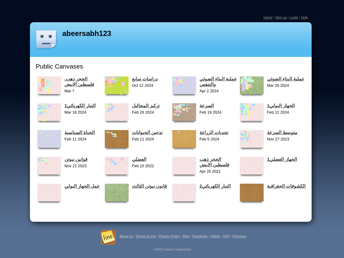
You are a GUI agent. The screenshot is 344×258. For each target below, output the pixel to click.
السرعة (206, 105)
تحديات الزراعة (213, 132)
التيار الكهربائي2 (215, 186)
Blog (186, 236)
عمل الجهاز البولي (82, 186)
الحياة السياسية (79, 132)
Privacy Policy (169, 236)
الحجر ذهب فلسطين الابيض (214, 162)
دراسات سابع (145, 78)
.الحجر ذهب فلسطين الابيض (79, 81)
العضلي (139, 159)
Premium (239, 236)
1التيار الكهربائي (80, 105)
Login (294, 17)
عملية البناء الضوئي (285, 78)
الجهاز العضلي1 (282, 159)
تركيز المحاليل (145, 105)
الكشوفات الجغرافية (286, 186)
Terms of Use (146, 236)
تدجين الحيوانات (147, 132)
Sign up (281, 17)
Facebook (199, 236)
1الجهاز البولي (281, 105)
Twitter (215, 236)
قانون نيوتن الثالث (149, 186)
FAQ (226, 236)
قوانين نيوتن (75, 159)
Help (304, 17)
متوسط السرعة (282, 132)
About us (126, 236)
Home (268, 17)
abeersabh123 (86, 33)
